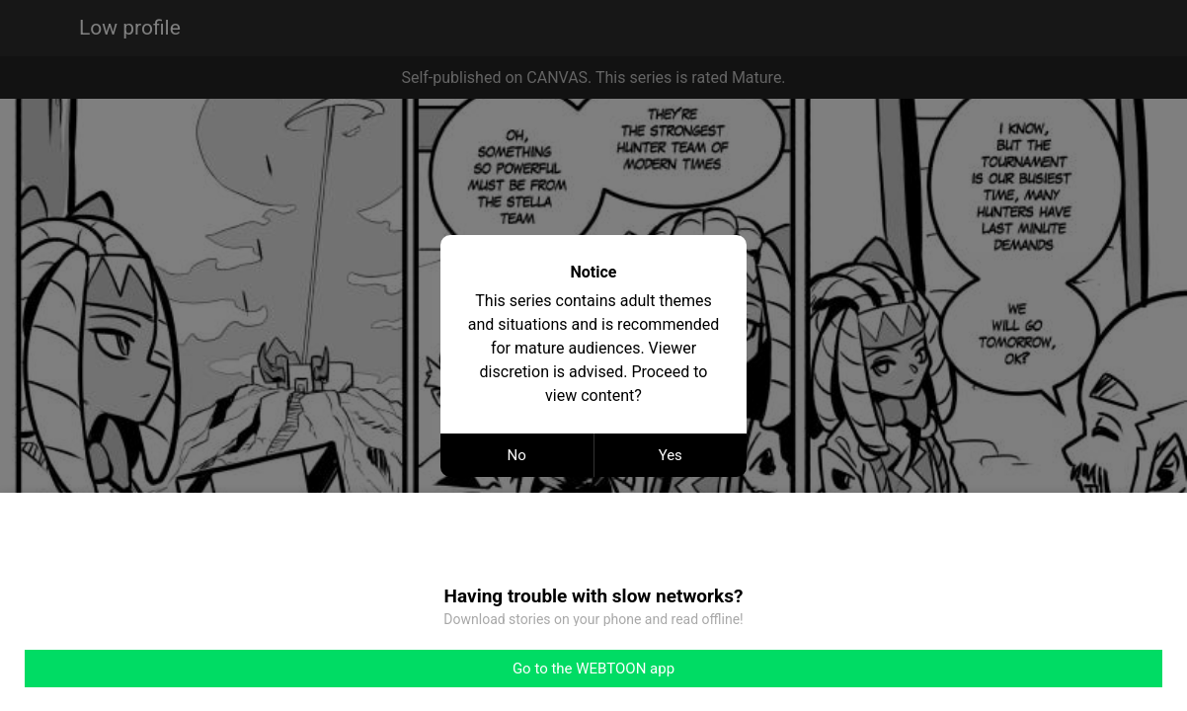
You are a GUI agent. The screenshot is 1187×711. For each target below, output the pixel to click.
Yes (670, 455)
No (517, 455)
